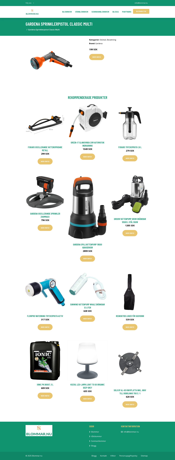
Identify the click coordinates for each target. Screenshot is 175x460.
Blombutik (141, 11)
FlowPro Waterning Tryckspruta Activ (45, 316)
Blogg (115, 12)
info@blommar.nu (141, 3)
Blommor (67, 12)
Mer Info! (96, 57)
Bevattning (111, 40)
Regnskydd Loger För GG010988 (130, 316)
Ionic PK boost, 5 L (45, 384)
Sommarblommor (100, 12)
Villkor (113, 456)
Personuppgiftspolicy (128, 456)
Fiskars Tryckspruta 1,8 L (130, 147)
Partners (126, 12)
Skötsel (103, 40)
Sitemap (144, 456)
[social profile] (33, 3)
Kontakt (103, 456)
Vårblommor (81, 12)
